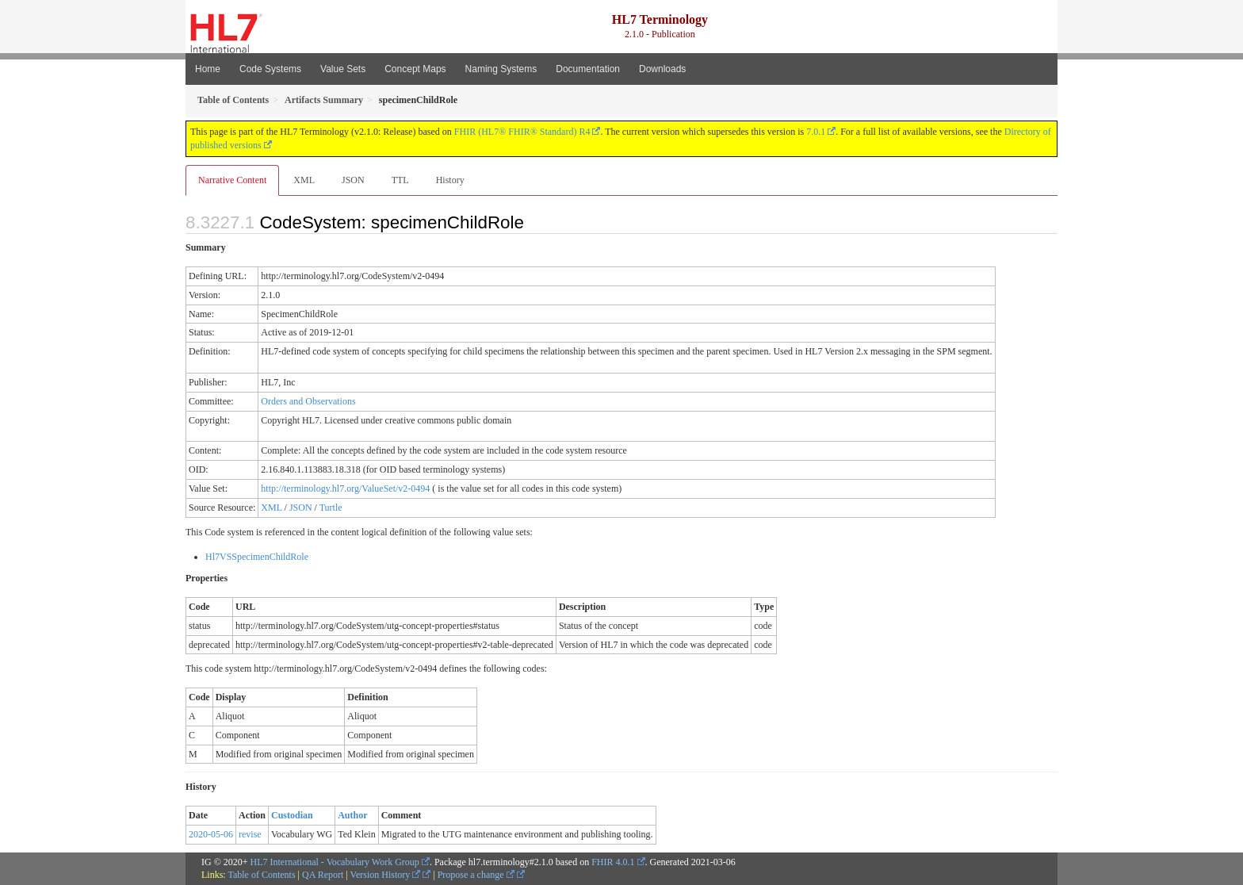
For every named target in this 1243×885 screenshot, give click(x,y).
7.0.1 (815, 131)
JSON (353, 180)
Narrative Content (232, 180)
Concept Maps (415, 69)
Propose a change (476, 874)
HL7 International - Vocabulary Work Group (335, 862)
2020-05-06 (211, 834)
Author (352, 815)
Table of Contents (261, 874)
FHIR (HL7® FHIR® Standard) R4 (522, 131)
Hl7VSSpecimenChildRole (256, 556)
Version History (385, 874)
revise (250, 834)
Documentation (588, 69)
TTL (400, 180)
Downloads (662, 69)
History (450, 180)
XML (304, 180)
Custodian (292, 815)
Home (207, 69)
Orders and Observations (308, 401)
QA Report (322, 874)
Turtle (330, 507)
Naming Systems (501, 69)
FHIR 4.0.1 (612, 862)
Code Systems (270, 69)
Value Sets (342, 69)
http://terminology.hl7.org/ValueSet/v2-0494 (345, 488)
